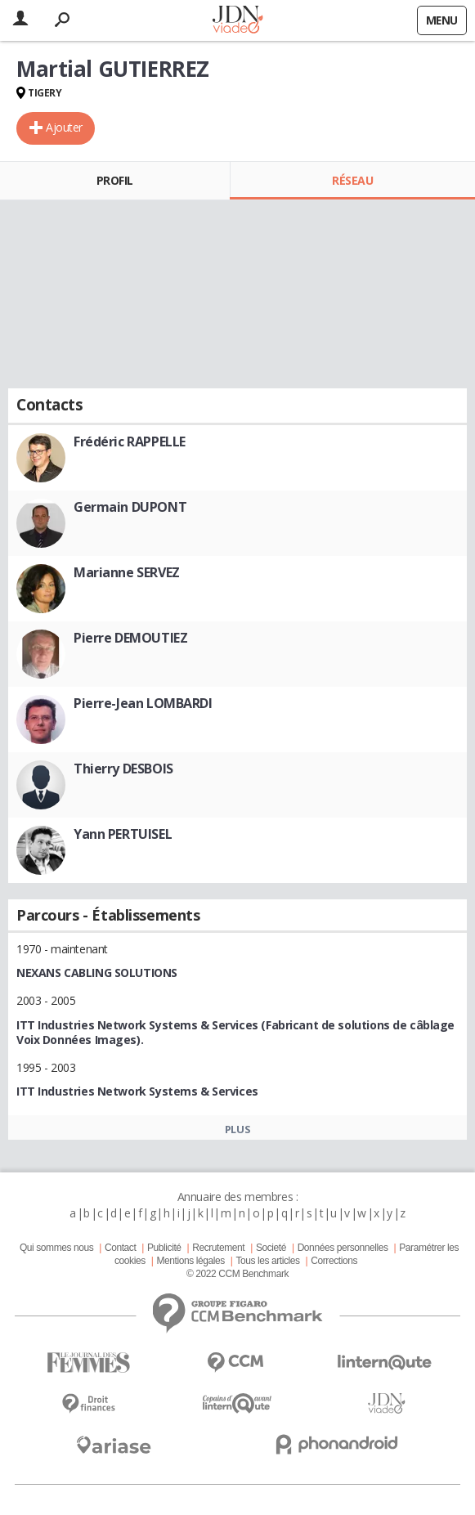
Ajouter (64, 127)
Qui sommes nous (56, 1247)
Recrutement (218, 1247)
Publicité (164, 1247)
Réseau (352, 180)
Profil (114, 180)
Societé (271, 1247)
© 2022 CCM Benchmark (237, 1274)
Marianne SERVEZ (127, 572)
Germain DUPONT (130, 507)
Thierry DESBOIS (123, 769)
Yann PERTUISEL (123, 834)
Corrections (334, 1260)
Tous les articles (267, 1260)
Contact (120, 1247)
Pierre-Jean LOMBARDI (143, 703)
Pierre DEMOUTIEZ (130, 638)
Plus (237, 1129)
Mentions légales (190, 1260)
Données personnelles (343, 1247)
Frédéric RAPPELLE (130, 441)
